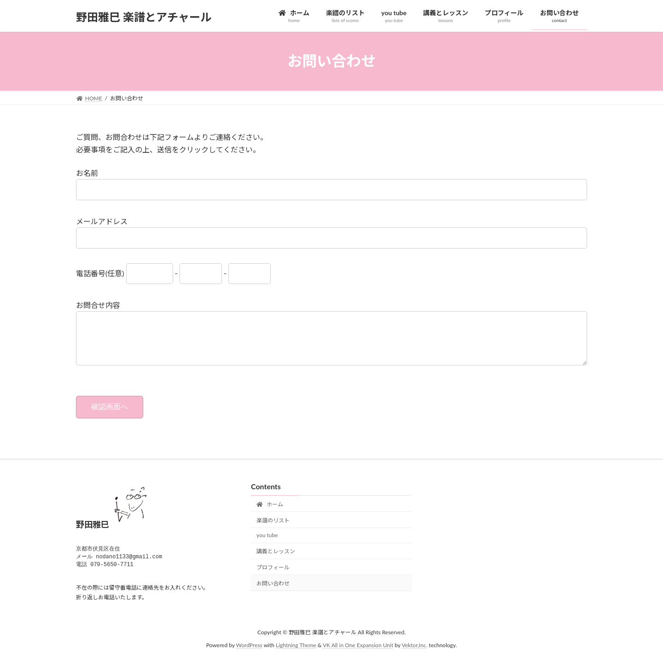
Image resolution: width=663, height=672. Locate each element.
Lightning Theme (296, 655)
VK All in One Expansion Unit (358, 655)
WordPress (249, 655)
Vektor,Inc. (414, 655)
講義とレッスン (275, 560)
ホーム (269, 513)
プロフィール (273, 576)
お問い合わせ (273, 592)
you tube (267, 544)
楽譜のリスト (273, 529)
